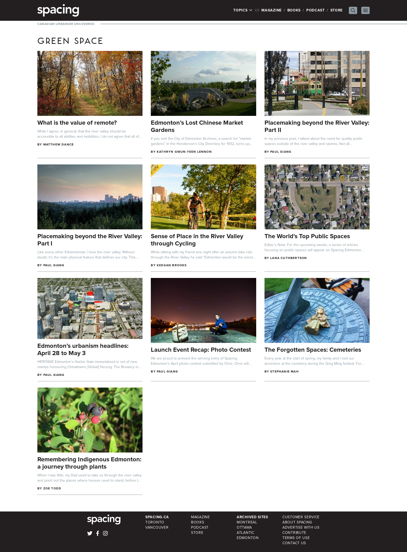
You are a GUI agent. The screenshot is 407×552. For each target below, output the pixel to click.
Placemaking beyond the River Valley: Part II (316, 126)
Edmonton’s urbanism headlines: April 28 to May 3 (82, 349)
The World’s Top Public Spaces (307, 236)
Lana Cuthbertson (288, 258)
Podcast (315, 10)
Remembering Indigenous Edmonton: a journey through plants (89, 463)
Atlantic (245, 532)
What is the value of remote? (77, 122)
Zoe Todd (52, 488)
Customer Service (301, 517)
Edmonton (248, 538)
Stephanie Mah (284, 371)
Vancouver (156, 527)
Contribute (294, 532)
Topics (243, 10)
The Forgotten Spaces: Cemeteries (312, 349)
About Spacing (297, 522)
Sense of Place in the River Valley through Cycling (197, 239)
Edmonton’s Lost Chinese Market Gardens (197, 126)
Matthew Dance (58, 144)
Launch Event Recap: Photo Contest (201, 349)
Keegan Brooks (172, 265)
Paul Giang (280, 151)
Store (336, 10)
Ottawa (244, 527)
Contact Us (294, 543)
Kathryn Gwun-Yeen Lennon (184, 151)
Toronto (154, 522)
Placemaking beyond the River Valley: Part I (89, 239)
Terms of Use (296, 538)
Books (294, 10)
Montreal (247, 522)
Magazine (271, 10)
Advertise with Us (301, 527)
